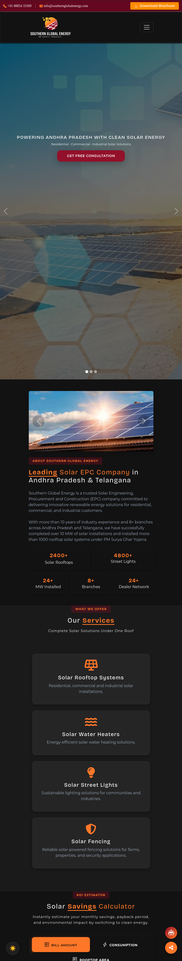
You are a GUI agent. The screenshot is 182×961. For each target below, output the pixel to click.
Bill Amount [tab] (60, 944)
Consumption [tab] (120, 944)
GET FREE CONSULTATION (91, 156)
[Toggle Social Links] (171, 948)
